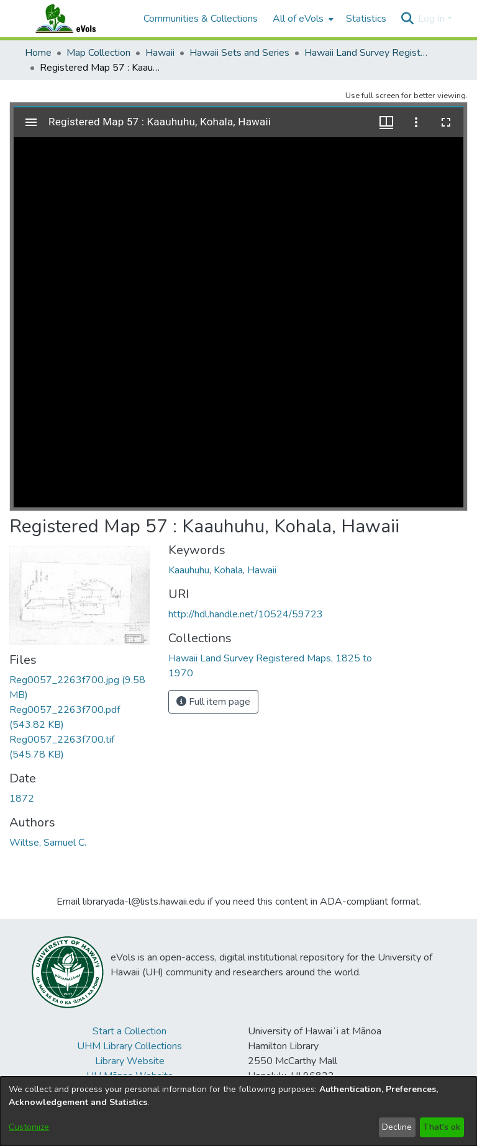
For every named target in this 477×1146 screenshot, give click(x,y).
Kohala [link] (228, 570)
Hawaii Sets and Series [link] (239, 53)
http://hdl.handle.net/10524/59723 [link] (245, 614)
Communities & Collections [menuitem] (200, 18)
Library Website (130, 1061)
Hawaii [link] (160, 53)
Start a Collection (129, 1031)
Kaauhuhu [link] (188, 570)
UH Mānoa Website (129, 1076)
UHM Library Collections (129, 1046)
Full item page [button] (213, 702)
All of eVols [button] (298, 18)
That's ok (441, 1127)
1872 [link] (21, 798)
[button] (407, 18)
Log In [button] (432, 18)
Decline (397, 1127)
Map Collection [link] (98, 53)
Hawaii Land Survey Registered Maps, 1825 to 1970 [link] (366, 53)
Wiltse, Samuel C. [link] (47, 842)
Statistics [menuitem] (366, 18)
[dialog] (238, 1111)
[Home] (77, 18)
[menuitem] (302, 18)
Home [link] (38, 53)
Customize (29, 1127)
